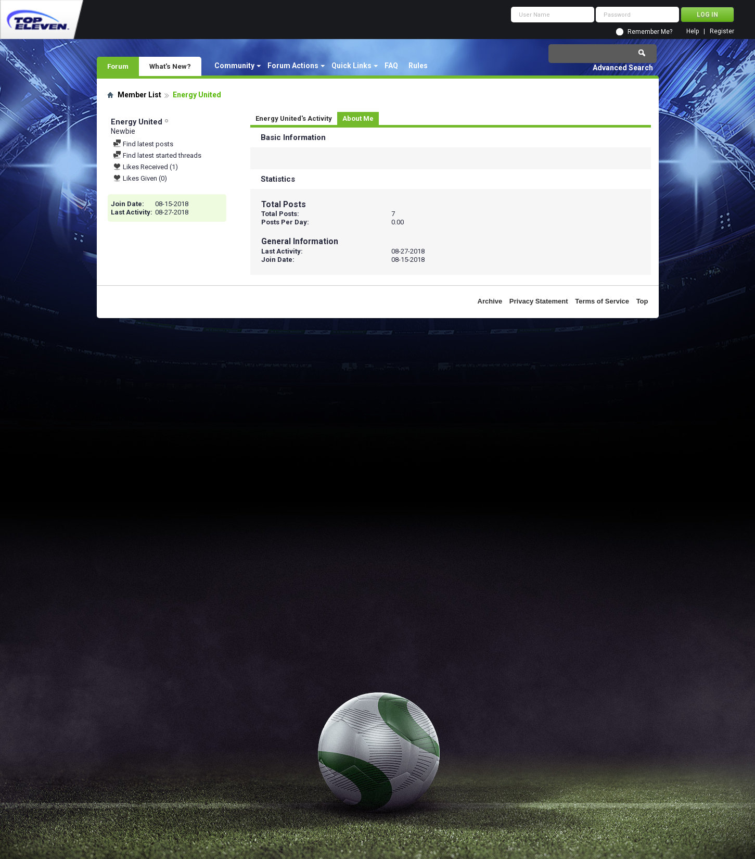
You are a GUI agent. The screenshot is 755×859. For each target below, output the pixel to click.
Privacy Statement (538, 301)
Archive (490, 301)
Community (234, 65)
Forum (118, 66)
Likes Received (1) (145, 167)
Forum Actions (292, 65)
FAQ (391, 65)
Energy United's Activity (293, 118)
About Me (358, 118)
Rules (418, 65)
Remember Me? (650, 31)
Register (722, 31)
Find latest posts (143, 144)
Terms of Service (602, 301)
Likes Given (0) (140, 178)
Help (692, 31)
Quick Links (351, 65)
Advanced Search (623, 68)
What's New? (170, 66)
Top (642, 301)
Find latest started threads (157, 155)
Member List (139, 95)
